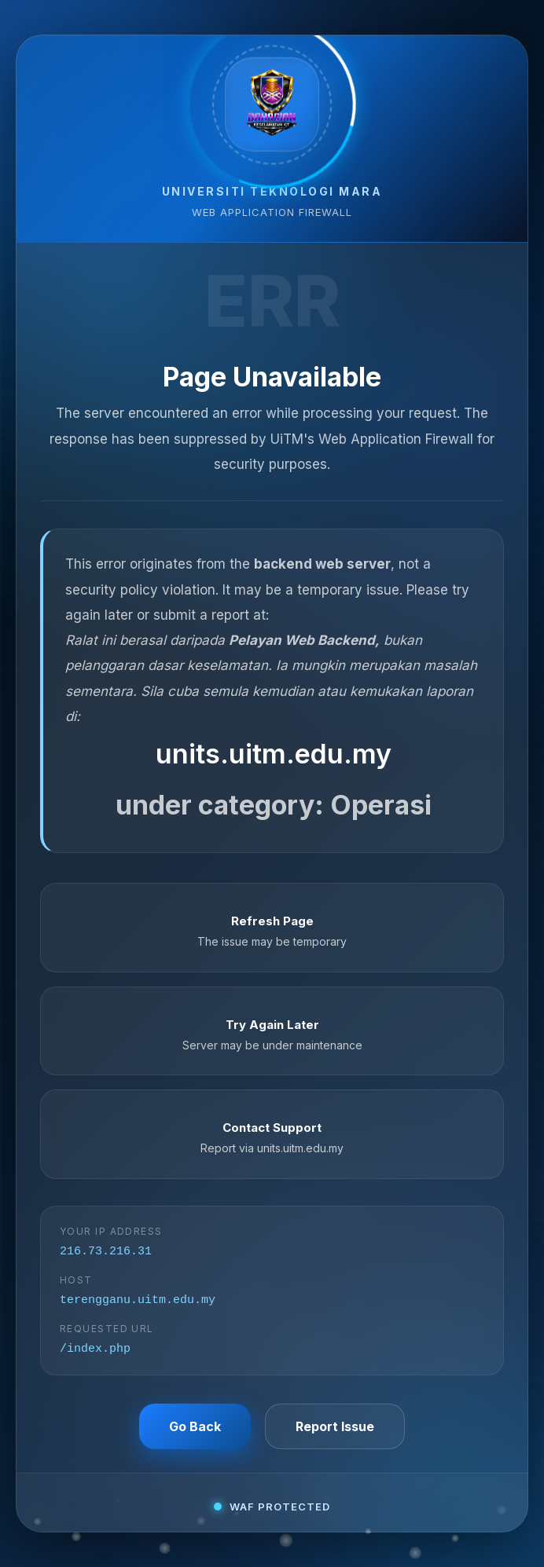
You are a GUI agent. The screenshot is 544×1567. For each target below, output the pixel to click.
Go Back (195, 1429)
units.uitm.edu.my (273, 750)
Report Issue (335, 1429)
